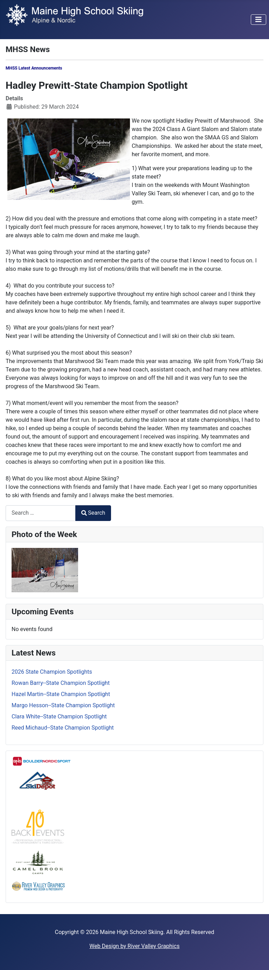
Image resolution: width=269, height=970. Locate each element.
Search (93, 512)
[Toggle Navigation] (258, 19)
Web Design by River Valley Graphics (134, 946)
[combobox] (41, 513)
